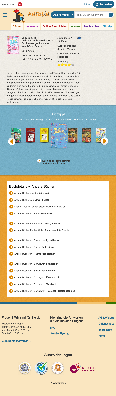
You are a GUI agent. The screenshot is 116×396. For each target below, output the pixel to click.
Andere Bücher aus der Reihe (32, 193)
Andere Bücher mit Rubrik (33, 213)
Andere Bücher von (31, 200)
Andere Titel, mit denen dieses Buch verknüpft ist (39, 206)
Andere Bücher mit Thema (36, 240)
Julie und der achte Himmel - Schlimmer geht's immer (56, 161)
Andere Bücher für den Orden (37, 223)
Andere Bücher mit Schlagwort (36, 263)
